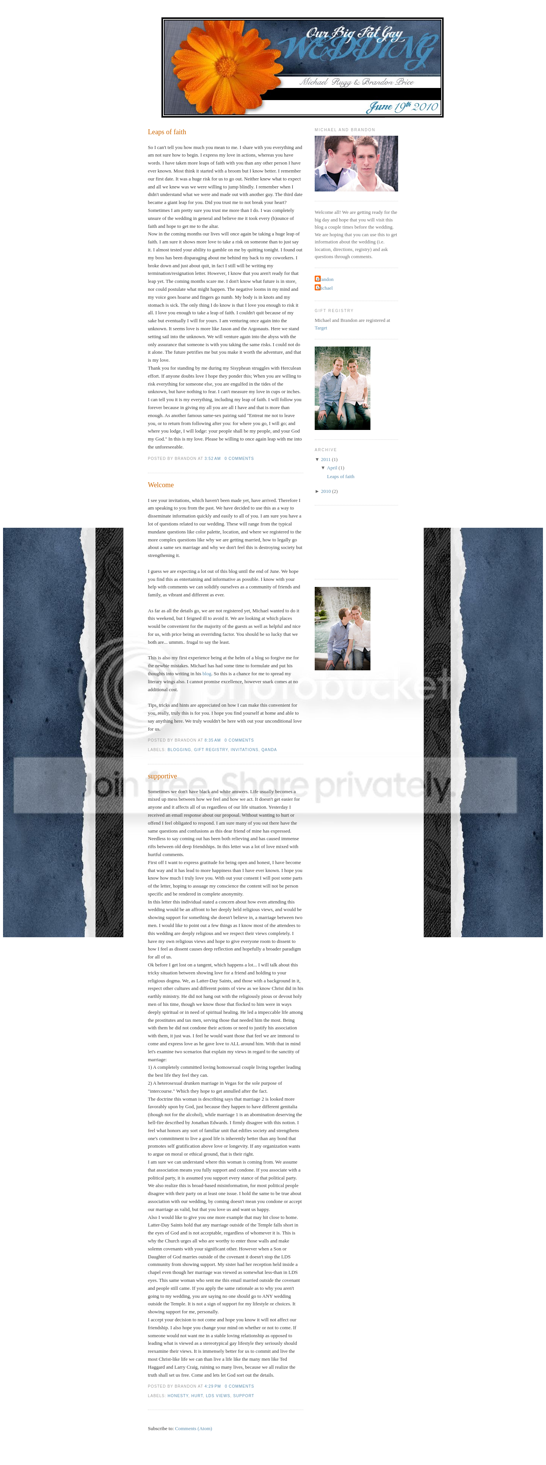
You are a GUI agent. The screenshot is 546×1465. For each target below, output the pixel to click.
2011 (326, 459)
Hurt (197, 1396)
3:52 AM (213, 458)
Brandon (325, 279)
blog (206, 673)
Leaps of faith (167, 132)
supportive (162, 776)
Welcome (161, 485)
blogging (179, 750)
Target (321, 328)
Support (243, 1396)
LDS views (218, 1396)
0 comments (239, 458)
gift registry (211, 750)
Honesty (178, 1396)
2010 (326, 491)
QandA (269, 750)
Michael (325, 288)
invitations (245, 750)
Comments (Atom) (193, 1428)
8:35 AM (213, 740)
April (332, 468)
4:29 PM (213, 1386)
